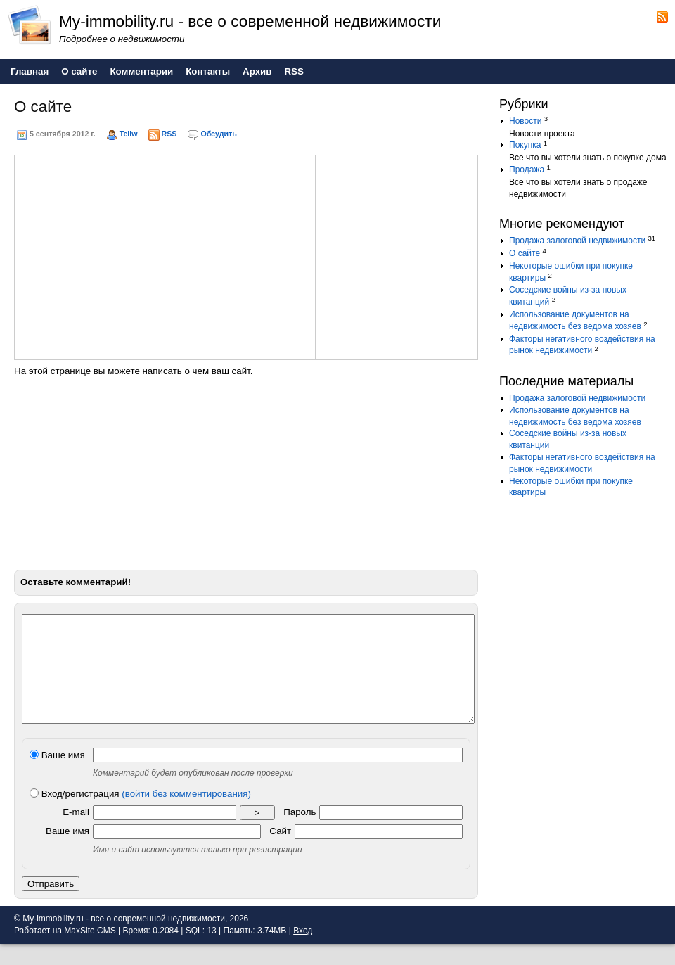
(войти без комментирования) (186, 815)
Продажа (526, 169)
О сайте (524, 253)
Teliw (129, 133)
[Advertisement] (135, 255)
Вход (302, 952)
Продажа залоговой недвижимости (577, 240)
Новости (525, 121)
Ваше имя (57, 776)
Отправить (50, 905)
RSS (169, 133)
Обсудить (218, 133)
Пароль (299, 833)
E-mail (76, 833)
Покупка (525, 145)
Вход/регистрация (140, 815)
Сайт (280, 852)
